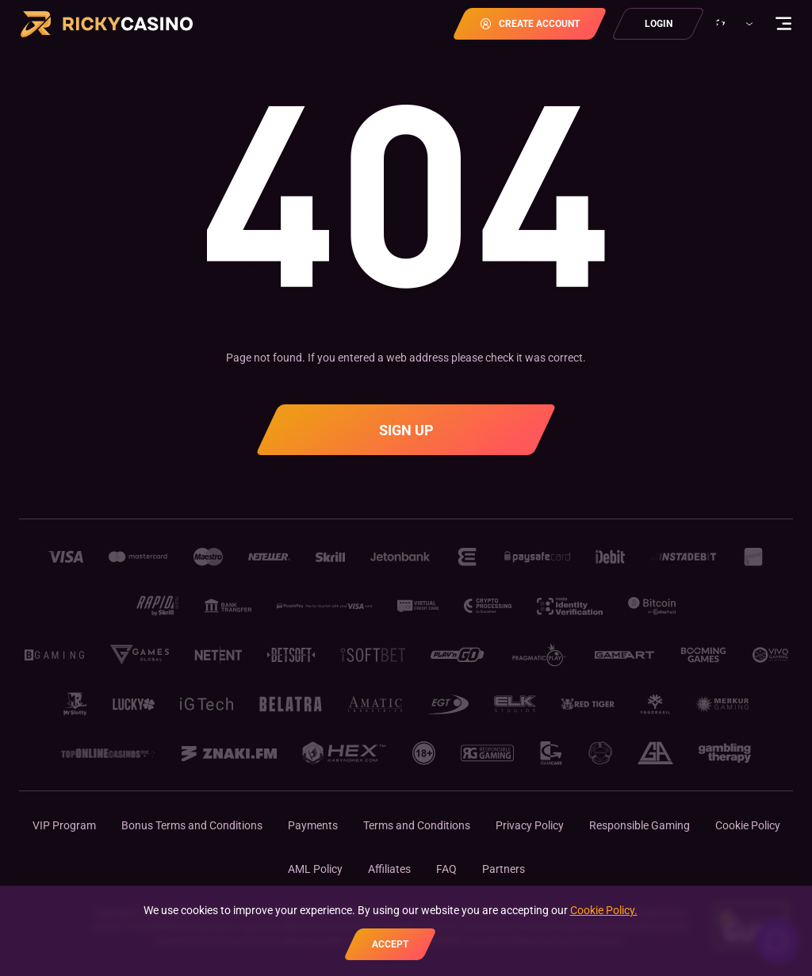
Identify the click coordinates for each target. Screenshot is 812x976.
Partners (503, 869)
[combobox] (732, 24)
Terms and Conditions (416, 825)
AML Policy (315, 869)
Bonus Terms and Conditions (191, 825)
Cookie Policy (747, 825)
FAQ (446, 869)
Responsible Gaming (639, 825)
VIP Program (64, 825)
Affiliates (389, 869)
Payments (313, 825)
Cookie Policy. (604, 910)
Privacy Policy (530, 825)
